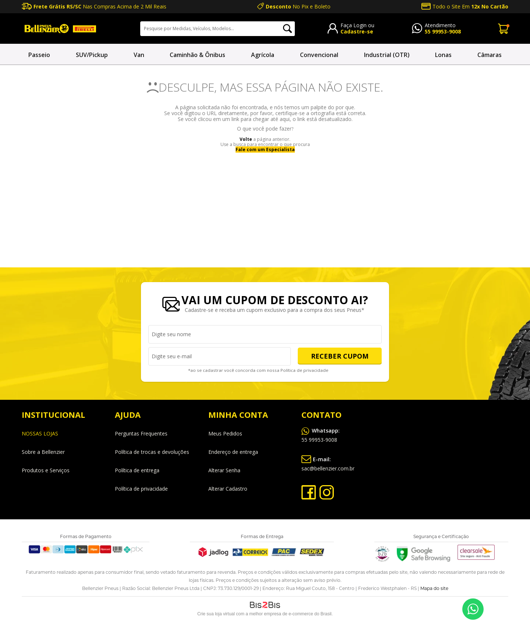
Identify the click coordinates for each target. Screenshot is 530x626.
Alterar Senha (224, 470)
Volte (246, 139)
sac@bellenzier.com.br (327, 462)
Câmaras (489, 55)
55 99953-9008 (443, 31)
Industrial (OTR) (387, 55)
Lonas (443, 55)
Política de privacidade (305, 370)
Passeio (39, 55)
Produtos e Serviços (46, 470)
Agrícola (262, 55)
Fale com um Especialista (265, 149)
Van (139, 55)
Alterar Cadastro (227, 488)
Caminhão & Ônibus (197, 55)
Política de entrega (137, 470)
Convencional (319, 55)
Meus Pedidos (225, 433)
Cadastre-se (356, 31)
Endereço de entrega (233, 451)
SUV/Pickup (92, 55)
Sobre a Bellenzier (43, 451)
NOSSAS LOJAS (40, 433)
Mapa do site (434, 588)
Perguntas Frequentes (141, 433)
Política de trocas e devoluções (152, 451)
